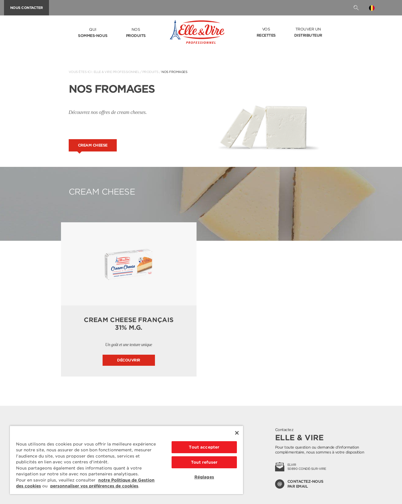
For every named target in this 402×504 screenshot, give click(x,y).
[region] (126, 459)
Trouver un (308, 32)
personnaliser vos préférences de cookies (94, 486)
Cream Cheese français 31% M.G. (128, 323)
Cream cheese (93, 145)
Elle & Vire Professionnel (117, 72)
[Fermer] (237, 433)
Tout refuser (204, 462)
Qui (93, 33)
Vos (266, 32)
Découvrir (128, 360)
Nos (136, 33)
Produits (150, 72)
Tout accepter (204, 447)
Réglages (204, 477)
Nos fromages (174, 72)
